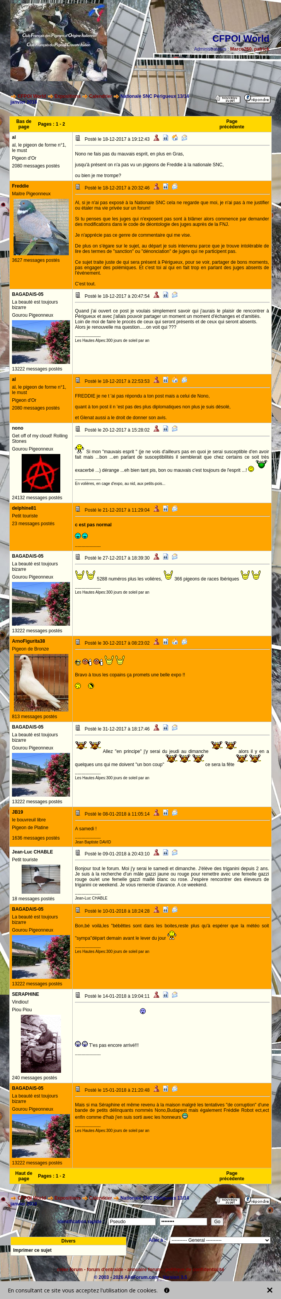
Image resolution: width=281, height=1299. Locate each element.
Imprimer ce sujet (32, 1250)
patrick (261, 49)
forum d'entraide (105, 1269)
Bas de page (23, 124)
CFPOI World (31, 96)
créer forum (70, 1269)
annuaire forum (144, 1269)
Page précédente (232, 124)
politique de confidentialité (194, 1269)
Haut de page (23, 1176)
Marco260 (241, 49)
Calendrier (100, 96)
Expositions (67, 96)
